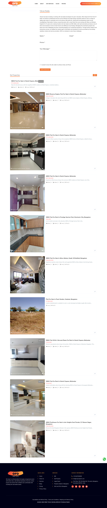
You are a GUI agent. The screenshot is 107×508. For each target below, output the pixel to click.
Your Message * (45, 49)
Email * (71, 36)
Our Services (50, 3)
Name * (42, 36)
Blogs (57, 3)
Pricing (64, 3)
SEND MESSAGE (45, 69)
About (42, 3)
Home (36, 3)
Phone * (42, 42)
